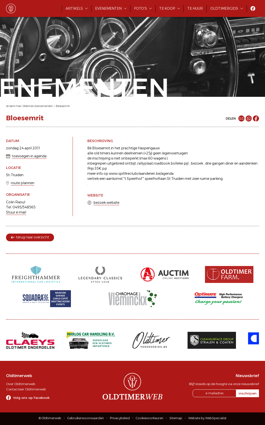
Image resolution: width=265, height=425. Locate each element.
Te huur (195, 8)
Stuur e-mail (16, 212)
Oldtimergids (224, 8)
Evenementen (108, 8)
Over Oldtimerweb (20, 384)
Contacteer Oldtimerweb (26, 389)
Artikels (74, 8)
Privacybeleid (120, 418)
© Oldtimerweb (50, 418)
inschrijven (248, 393)
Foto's (140, 8)
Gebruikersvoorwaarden (85, 418)
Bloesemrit (63, 106)
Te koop (167, 8)
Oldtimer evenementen (38, 106)
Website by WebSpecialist (207, 418)
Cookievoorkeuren (149, 418)
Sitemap (175, 418)
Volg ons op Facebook (31, 398)
